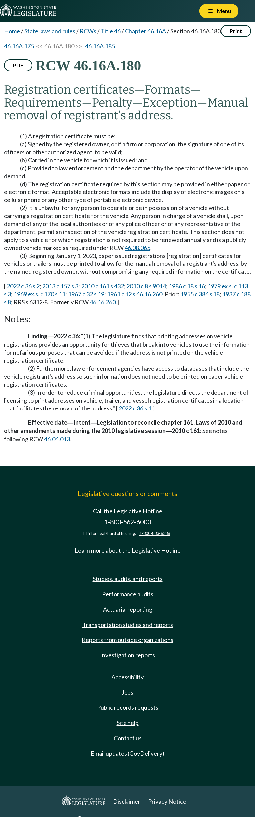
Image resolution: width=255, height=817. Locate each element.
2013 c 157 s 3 (60, 286)
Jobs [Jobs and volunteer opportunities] (127, 692)
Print (236, 31)
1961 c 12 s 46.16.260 (134, 294)
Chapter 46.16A (145, 31)
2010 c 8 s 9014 (146, 286)
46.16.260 (103, 302)
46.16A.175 (19, 46)
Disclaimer (126, 801)
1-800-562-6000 (127, 522)
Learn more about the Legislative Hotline (128, 550)
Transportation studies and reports (127, 624)
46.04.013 (57, 439)
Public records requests (127, 707)
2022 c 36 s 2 (23, 286)
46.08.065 (137, 247)
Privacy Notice (167, 801)
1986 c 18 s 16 (187, 286)
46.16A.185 (100, 46)
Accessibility (127, 677)
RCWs (88, 31)
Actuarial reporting (127, 609)
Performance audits (127, 594)
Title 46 (111, 31)
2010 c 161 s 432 (102, 286)
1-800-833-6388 (154, 533)
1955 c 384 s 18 (200, 294)
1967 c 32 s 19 (86, 294)
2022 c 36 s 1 (135, 408)
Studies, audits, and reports (128, 578)
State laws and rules (49, 31)
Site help (128, 722)
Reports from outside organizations (127, 639)
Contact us (128, 738)
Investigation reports (127, 655)
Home (12, 31)
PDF (18, 65)
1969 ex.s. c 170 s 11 (39, 294)
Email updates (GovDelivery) (127, 753)
